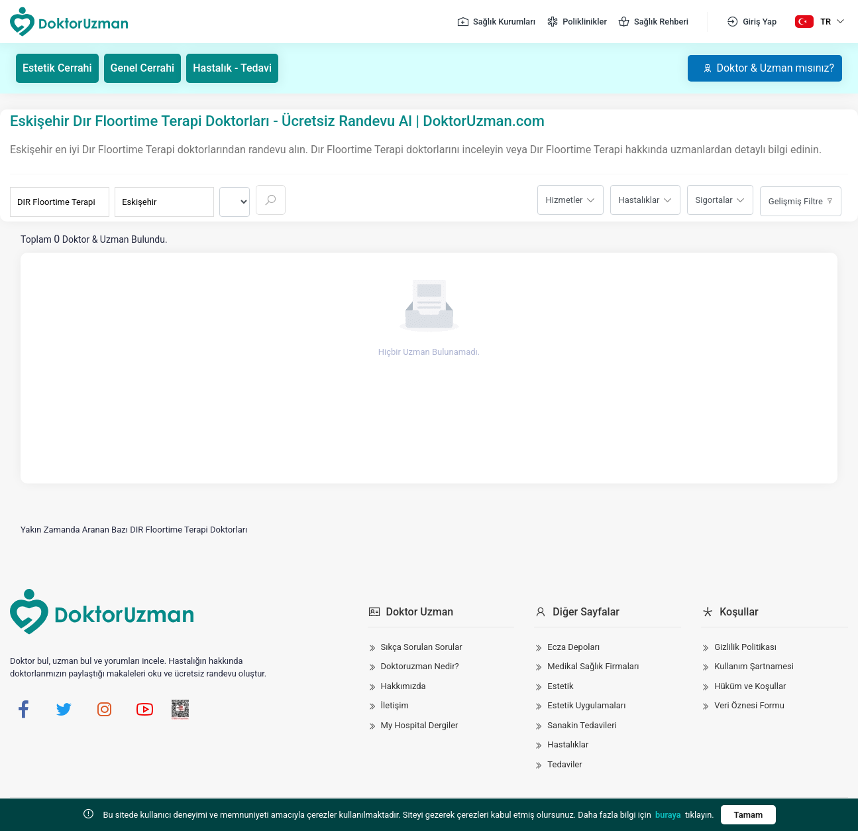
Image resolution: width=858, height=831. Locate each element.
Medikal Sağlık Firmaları (593, 666)
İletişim (395, 705)
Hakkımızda (403, 686)
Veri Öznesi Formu (749, 705)
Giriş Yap (751, 22)
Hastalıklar (639, 200)
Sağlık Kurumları (495, 22)
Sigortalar (714, 200)
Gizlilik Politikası (745, 647)
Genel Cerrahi (143, 68)
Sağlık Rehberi (652, 22)
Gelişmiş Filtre (796, 201)
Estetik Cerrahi (57, 68)
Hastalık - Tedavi (232, 68)
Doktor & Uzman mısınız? (768, 68)
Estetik (560, 686)
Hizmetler (564, 200)
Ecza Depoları (573, 647)
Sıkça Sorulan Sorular (421, 647)
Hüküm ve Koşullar (750, 686)
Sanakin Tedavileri (581, 725)
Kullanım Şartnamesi (754, 666)
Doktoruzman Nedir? (420, 666)
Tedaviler (564, 764)
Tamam (748, 815)
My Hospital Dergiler (419, 725)
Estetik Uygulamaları (586, 705)
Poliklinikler (576, 22)
